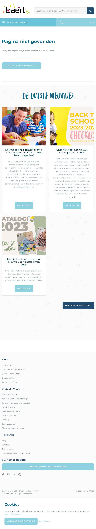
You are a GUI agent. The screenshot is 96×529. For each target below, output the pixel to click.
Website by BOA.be (85, 491)
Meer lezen (24, 205)
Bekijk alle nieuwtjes (78, 305)
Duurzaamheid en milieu (13, 369)
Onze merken (8, 378)
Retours (5, 420)
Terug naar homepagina (21, 65)
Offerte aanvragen (10, 394)
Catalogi (6, 445)
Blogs (4, 440)
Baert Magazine (26, 187)
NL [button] (91, 22)
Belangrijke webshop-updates (16, 403)
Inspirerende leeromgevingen (16, 453)
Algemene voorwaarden (13, 428)
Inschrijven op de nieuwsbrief (48, 466)
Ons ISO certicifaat (11, 374)
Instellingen (44, 521)
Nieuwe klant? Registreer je (15, 399)
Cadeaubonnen (9, 424)
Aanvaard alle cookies (21, 521)
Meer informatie (12, 514)
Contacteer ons (9, 415)
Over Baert (7, 365)
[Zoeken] (60, 10)
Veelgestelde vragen (11, 411)
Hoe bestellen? (9, 407)
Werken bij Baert (10, 382)
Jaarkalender (8, 449)
